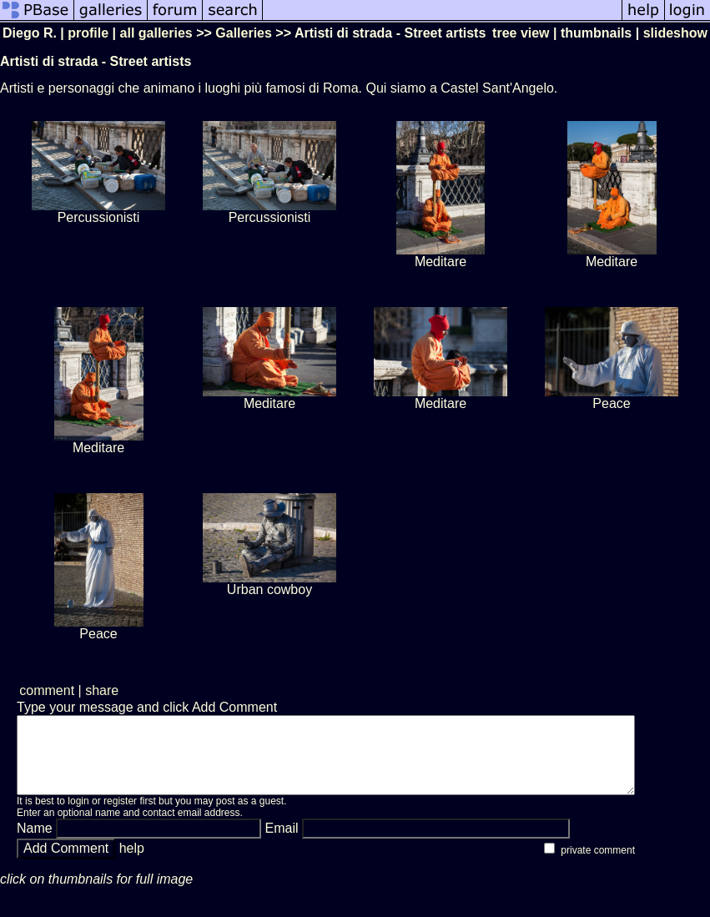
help (131, 863)
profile (88, 33)
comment (46, 690)
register (120, 816)
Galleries (243, 33)
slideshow (675, 33)
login (78, 816)
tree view (520, 33)
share (101, 690)
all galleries (156, 33)
